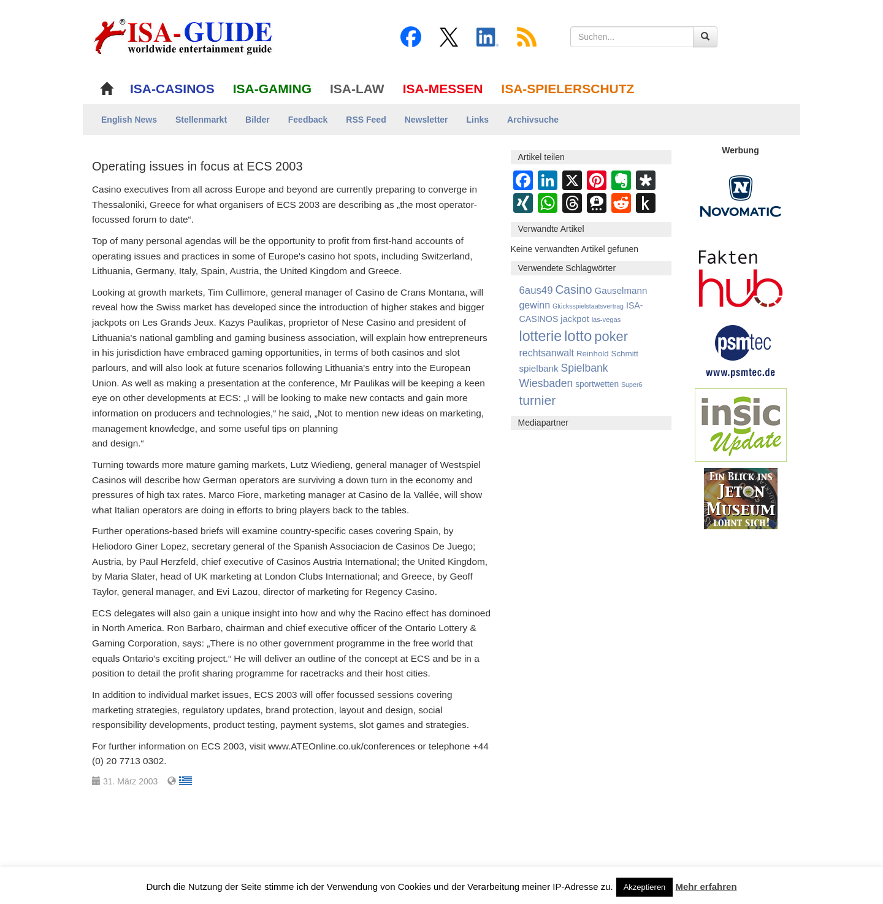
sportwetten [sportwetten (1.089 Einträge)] (597, 384)
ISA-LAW (357, 89)
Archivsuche (533, 119)
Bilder (257, 119)
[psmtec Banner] (741, 349)
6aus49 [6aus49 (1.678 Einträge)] (536, 290)
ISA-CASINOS (172, 89)
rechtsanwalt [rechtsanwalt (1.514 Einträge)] (547, 353)
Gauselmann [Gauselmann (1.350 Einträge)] (620, 290)
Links (478, 119)
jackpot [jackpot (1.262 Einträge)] (574, 319)
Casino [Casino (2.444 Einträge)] (573, 289)
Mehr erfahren (706, 886)
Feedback (308, 119)
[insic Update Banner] (741, 424)
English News (129, 119)
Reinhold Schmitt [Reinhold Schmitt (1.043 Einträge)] (607, 353)
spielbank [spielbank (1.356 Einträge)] (539, 368)
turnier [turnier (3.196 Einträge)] (537, 400)
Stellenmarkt (201, 119)
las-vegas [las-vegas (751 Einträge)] (606, 319)
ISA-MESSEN (443, 89)
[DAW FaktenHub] (741, 275)
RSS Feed (366, 119)
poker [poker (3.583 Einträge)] (611, 336)
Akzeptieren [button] (645, 887)
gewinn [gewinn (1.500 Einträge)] (535, 305)
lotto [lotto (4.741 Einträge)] (578, 336)
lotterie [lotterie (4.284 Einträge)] (540, 336)
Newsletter (426, 119)
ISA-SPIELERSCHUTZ (567, 89)
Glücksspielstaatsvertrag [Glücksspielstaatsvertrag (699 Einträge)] (588, 306)
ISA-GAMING (272, 89)
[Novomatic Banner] (741, 196)
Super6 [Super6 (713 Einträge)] (631, 384)
